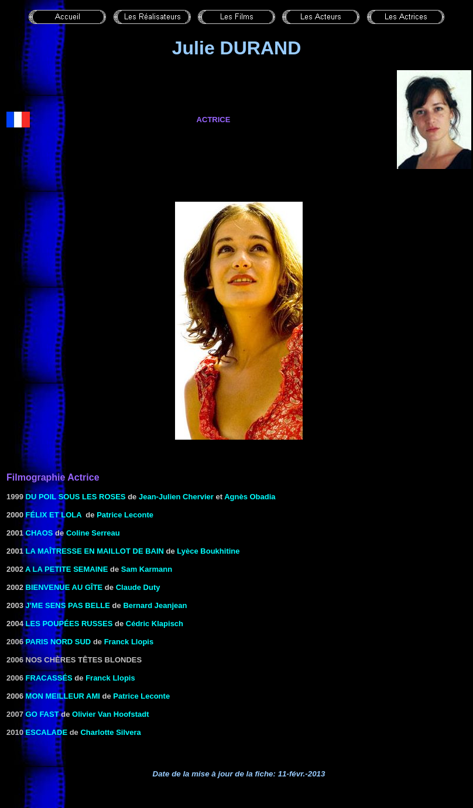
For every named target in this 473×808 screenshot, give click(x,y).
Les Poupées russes (69, 623)
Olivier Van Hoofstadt (110, 714)
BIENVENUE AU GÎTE (64, 587)
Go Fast (42, 714)
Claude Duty (138, 587)
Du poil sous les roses (76, 496)
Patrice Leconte (125, 514)
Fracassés (49, 678)
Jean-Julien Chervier (176, 496)
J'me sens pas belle (68, 605)
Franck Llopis (129, 641)
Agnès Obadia (249, 496)
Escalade (47, 732)
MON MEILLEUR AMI (63, 696)
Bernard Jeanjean (155, 605)
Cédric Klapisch (154, 623)
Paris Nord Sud (58, 641)
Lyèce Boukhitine (208, 551)
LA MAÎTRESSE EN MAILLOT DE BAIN (95, 551)
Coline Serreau (93, 533)
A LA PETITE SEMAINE (66, 569)
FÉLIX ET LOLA (54, 514)
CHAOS (39, 533)
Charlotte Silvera (110, 732)
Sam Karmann (146, 569)
